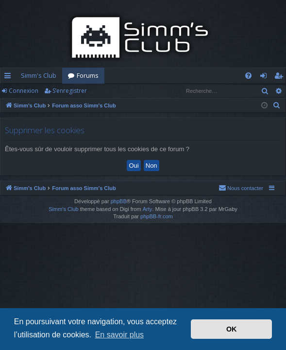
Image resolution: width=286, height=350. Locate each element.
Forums (88, 75)
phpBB (119, 201)
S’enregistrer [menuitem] (280, 77)
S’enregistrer (69, 91)
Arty (147, 209)
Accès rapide (9, 77)
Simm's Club (38, 75)
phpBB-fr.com (156, 216)
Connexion (23, 91)
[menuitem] (248, 76)
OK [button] (231, 329)
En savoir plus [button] (119, 335)
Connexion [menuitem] (265, 77)
